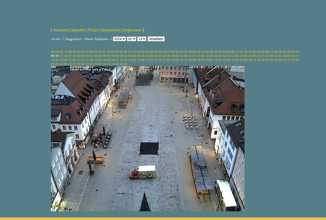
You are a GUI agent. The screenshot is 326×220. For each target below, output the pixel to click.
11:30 (201, 56)
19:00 (209, 60)
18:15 (183, 60)
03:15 (166, 52)
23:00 (98, 64)
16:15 (115, 60)
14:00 (286, 56)
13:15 (260, 56)
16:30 (123, 60)
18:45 (201, 60)
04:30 (209, 52)
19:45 (235, 60)
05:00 (226, 52)
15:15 (80, 60)
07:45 (72, 56)
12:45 (243, 56)
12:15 (226, 56)
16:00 (106, 60)
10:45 (175, 56)
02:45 (149, 52)
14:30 (55, 60)
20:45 (269, 60)
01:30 (106, 52)
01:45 (115, 52)
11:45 (209, 56)
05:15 (235, 52)
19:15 (218, 60)
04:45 (218, 52)
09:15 (123, 56)
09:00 (115, 56)
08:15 (89, 56)
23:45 (123, 64)
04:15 (201, 52)
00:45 (80, 52)
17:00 (140, 60)
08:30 (98, 56)
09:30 (132, 56)
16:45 (132, 60)
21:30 (295, 60)
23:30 (115, 64)
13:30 (269, 56)
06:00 (261, 52)
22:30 (80, 64)
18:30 (192, 60)
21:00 (278, 60)
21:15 (286, 60)
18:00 (175, 60)
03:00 (157, 52)
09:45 (141, 56)
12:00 (217, 56)
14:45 (63, 60)
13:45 (277, 56)
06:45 (286, 52)
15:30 (89, 60)
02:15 (132, 52)
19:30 (226, 60)
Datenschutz (111, 30)
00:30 (72, 52)
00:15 (63, 52)
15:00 (72, 60)
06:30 (278, 52)
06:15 (269, 52)
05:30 (243, 52)
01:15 (98, 52)
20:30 (261, 60)
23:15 (106, 64)
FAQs (93, 30)
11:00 (183, 56)
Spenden (78, 30)
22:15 (72, 64)
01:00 (89, 52)
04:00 (192, 52)
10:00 (149, 56)
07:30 (63, 56)
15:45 (98, 60)
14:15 (295, 56)
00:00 (55, 52)
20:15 (252, 60)
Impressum (133, 30)
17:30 (157, 60)
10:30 (166, 56)
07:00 (295, 52)
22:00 (63, 64)
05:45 (252, 52)
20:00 (243, 60)
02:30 (140, 52)
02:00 (123, 52)
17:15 (149, 60)
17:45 (166, 60)
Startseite (61, 30)
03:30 (175, 52)
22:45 (89, 64)
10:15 (158, 56)
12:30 (235, 56)
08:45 (106, 56)
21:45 (55, 64)
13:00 (252, 56)
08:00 (81, 56)
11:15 (192, 56)
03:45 (183, 52)
